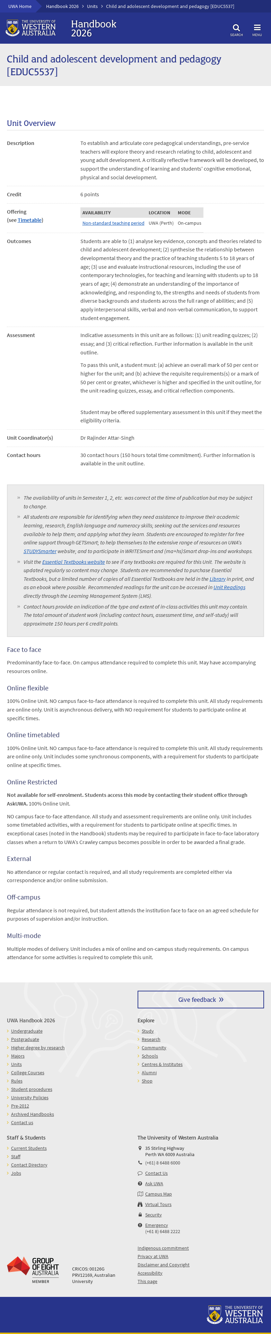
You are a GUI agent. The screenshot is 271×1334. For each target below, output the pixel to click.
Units (92, 6)
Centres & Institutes (162, 1064)
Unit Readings (229, 587)
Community (154, 1047)
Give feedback (197, 999)
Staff (15, 1156)
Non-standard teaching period (113, 223)
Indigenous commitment (163, 1248)
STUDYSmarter (40, 551)
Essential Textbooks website (73, 561)
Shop (147, 1081)
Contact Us (156, 1173)
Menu (257, 29)
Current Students (29, 1148)
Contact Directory (29, 1165)
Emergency (156, 1225)
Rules (17, 1081)
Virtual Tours (158, 1204)
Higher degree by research (38, 1047)
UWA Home (20, 6)
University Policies (30, 1097)
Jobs (16, 1173)
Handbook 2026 (62, 6)
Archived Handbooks (32, 1114)
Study (148, 1031)
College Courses (27, 1072)
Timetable (30, 219)
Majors (18, 1056)
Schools (150, 1056)
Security (153, 1215)
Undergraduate (27, 1031)
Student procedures (31, 1089)
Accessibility (150, 1273)
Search (236, 29)
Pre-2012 (20, 1106)
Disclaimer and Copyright (164, 1265)
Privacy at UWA (153, 1256)
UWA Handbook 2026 (31, 1020)
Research (151, 1039)
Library (218, 578)
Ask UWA (154, 1183)
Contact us (22, 1122)
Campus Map (158, 1194)
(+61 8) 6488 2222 (162, 1231)
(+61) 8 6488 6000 (162, 1163)
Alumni (149, 1072)
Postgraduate (25, 1039)
